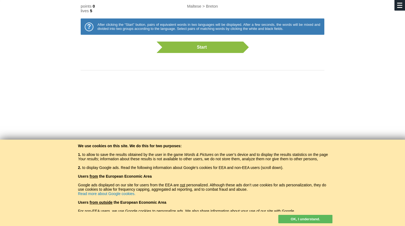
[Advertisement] (202, 118)
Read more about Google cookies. (106, 194)
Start (199, 47)
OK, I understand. (305, 219)
